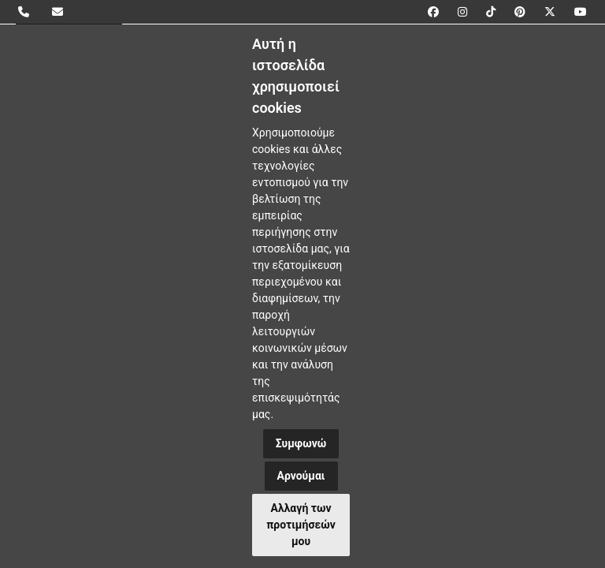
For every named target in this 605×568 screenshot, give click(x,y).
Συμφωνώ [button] (301, 443)
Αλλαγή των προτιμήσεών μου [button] (301, 524)
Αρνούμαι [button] (301, 475)
